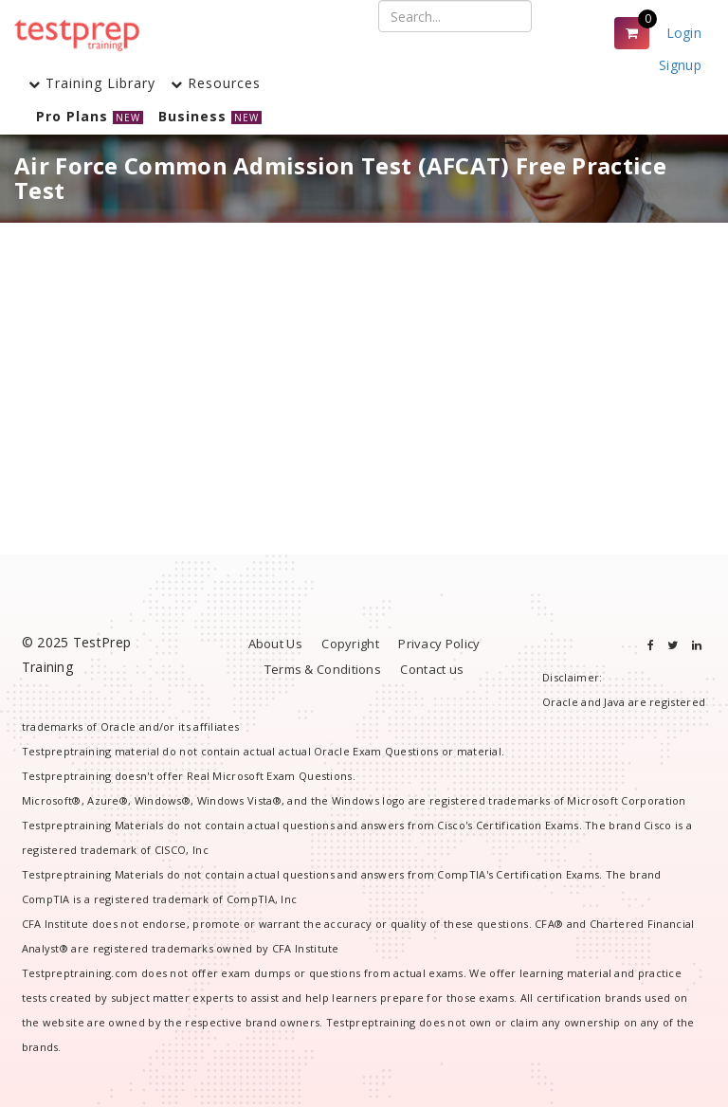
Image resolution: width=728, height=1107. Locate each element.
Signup (680, 65)
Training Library (91, 83)
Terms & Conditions (322, 669)
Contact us (432, 669)
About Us (275, 643)
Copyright (350, 643)
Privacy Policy (439, 643)
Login (684, 33)
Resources (216, 83)
